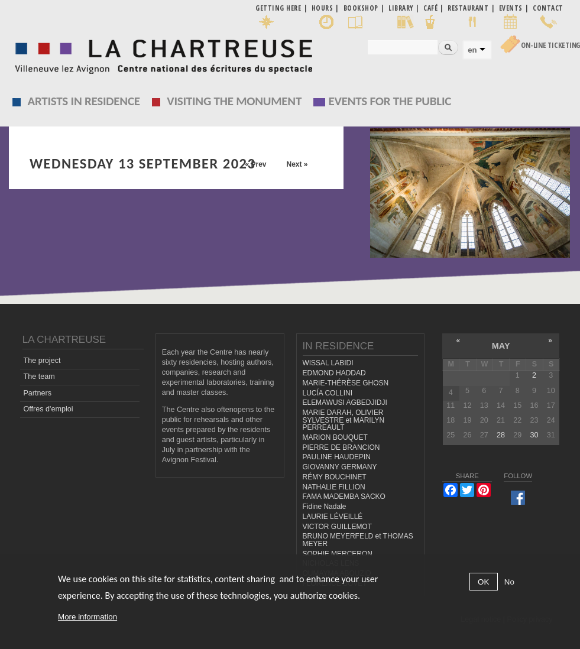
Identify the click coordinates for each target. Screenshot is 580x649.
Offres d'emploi (48, 409)
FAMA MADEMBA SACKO (344, 496)
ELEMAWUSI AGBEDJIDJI (345, 402)
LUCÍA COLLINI (327, 393)
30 (534, 435)
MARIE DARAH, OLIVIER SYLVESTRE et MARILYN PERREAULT (344, 419)
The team (38, 376)
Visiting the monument (234, 101)
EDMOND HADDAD (334, 373)
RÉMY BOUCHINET (335, 477)
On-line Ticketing (550, 45)
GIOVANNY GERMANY (340, 467)
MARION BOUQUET (335, 437)
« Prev (255, 164)
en (472, 50)
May (501, 346)
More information (87, 616)
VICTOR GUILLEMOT (337, 527)
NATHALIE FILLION (334, 487)
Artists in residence (84, 101)
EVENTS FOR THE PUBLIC (390, 101)
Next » (296, 164)
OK (483, 581)
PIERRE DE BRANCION (341, 447)
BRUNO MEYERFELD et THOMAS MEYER (358, 540)
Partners (37, 393)
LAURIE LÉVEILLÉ (333, 516)
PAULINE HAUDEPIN (337, 457)
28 (501, 435)
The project (41, 360)
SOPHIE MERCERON (337, 554)
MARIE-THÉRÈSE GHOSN (346, 383)
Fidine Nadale (324, 506)
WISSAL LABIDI (328, 363)
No (509, 581)
